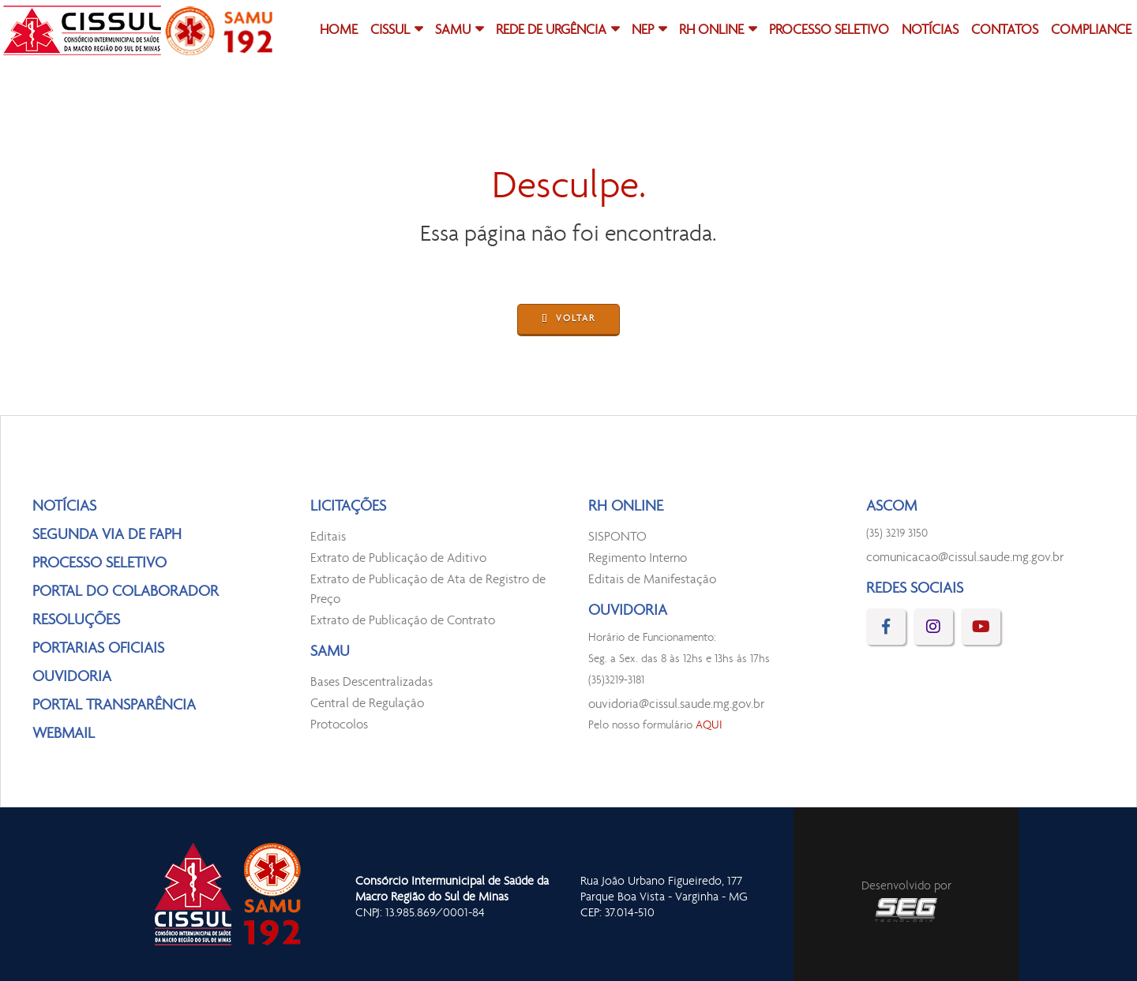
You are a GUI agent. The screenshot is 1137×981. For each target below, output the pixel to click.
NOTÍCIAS (930, 31)
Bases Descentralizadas (371, 682)
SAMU (453, 31)
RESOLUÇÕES (76, 620)
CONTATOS (1004, 31)
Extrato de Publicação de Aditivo (398, 558)
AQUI (709, 726)
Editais (328, 537)
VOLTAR (568, 320)
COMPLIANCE (1091, 31)
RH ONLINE (711, 31)
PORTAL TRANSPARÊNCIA (114, 705)
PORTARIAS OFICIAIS (98, 649)
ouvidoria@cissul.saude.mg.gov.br (676, 704)
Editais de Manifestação (652, 579)
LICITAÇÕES (348, 507)
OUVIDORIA (71, 677)
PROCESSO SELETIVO (829, 31)
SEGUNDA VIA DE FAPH (107, 535)
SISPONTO (617, 537)
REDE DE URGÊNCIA (551, 31)
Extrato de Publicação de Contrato (402, 620)
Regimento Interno (637, 558)
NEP (643, 31)
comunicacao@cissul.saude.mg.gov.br (965, 557)
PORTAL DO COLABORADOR (125, 592)
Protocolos (339, 725)
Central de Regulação (367, 703)
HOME (339, 31)
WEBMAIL (63, 734)
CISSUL (390, 31)
